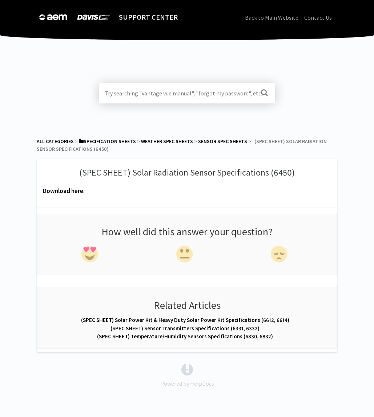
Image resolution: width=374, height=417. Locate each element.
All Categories (55, 141)
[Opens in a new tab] (187, 369)
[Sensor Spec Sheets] (222, 141)
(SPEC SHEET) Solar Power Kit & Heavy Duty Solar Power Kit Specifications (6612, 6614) (185, 319)
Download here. (64, 191)
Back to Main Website (271, 17)
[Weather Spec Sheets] (167, 141)
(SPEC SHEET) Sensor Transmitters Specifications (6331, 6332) (185, 328)
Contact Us (318, 17)
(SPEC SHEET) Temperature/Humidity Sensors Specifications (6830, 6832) (185, 336)
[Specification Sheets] (107, 141)
